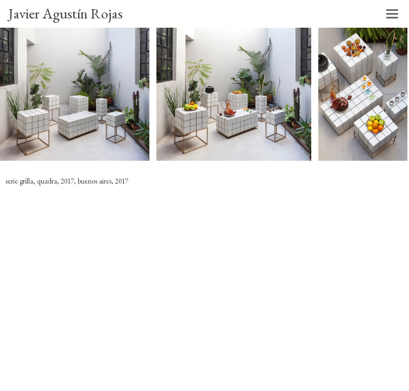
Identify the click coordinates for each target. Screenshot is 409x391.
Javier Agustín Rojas (65, 13)
